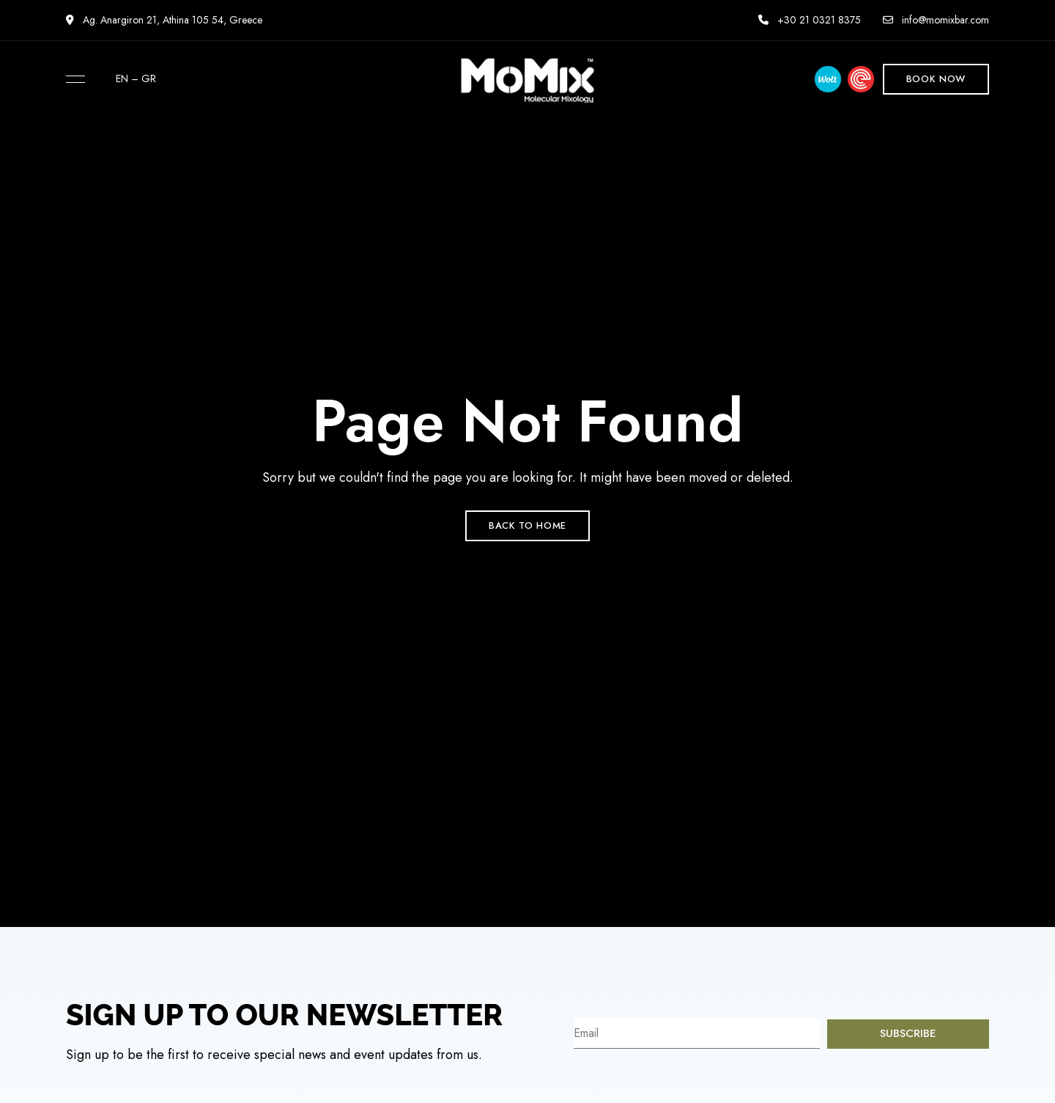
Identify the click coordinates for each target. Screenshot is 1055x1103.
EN (122, 78)
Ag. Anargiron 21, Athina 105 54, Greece (164, 19)
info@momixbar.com (936, 19)
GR (148, 78)
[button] (936, 79)
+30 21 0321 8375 (809, 19)
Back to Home (527, 525)
